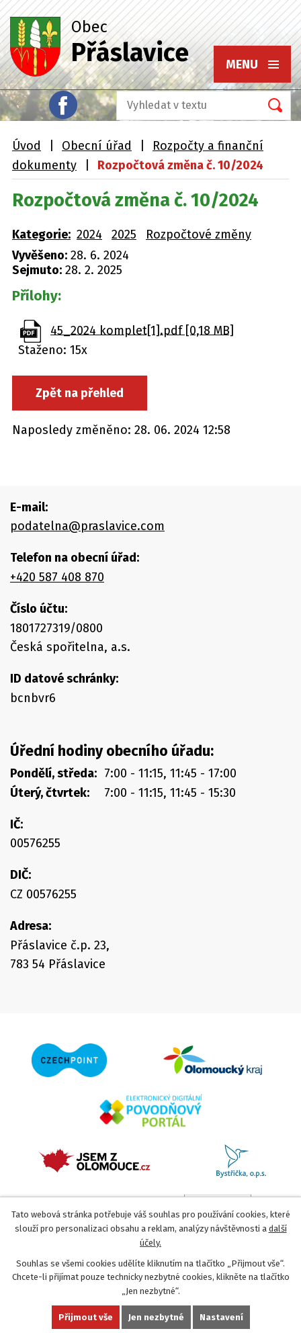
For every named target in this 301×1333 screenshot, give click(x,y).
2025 (124, 234)
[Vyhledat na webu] (184, 105)
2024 (89, 234)
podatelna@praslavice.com (87, 526)
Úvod (26, 145)
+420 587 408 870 (57, 577)
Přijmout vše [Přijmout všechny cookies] (85, 1317)
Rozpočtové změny (198, 234)
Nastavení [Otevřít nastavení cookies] (221, 1317)
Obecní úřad (97, 145)
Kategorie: (41, 234)
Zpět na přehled (80, 393)
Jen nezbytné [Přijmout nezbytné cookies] (156, 1317)
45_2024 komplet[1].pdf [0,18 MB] (142, 329)
